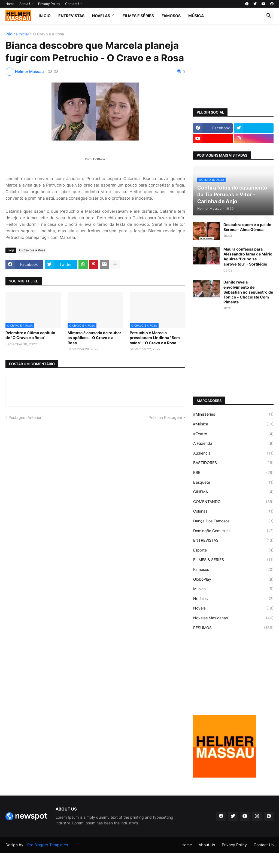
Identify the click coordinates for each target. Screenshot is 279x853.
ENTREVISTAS (71, 15)
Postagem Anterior (24, 417)
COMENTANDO (233, 501)
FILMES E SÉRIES (138, 15)
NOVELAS (101, 15)
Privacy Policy (49, 4)
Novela (233, 608)
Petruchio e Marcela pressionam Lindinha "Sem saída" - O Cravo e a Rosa (155, 337)
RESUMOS (233, 627)
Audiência (233, 453)
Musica (233, 589)
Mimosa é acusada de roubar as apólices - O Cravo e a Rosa (94, 337)
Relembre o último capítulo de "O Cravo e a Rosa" (30, 335)
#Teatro (233, 434)
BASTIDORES (233, 462)
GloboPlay (233, 579)
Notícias (233, 598)
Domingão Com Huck (233, 531)
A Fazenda (233, 443)
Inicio (45, 15)
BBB (233, 472)
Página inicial (17, 34)
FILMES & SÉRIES (233, 559)
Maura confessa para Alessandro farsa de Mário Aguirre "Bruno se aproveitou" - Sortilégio (247, 256)
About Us (26, 4)
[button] (269, 15)
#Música (233, 424)
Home (9, 4)
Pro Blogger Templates (47, 844)
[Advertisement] (233, 66)
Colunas (233, 511)
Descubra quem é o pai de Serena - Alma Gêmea (247, 227)
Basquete (233, 482)
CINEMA (233, 492)
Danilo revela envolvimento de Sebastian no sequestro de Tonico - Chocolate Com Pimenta (248, 292)
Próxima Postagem (165, 417)
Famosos (233, 569)
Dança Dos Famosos (233, 521)
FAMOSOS (171, 15)
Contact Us (73, 4)
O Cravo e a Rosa (48, 34)
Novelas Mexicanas (233, 618)
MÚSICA (196, 15)
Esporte (233, 550)
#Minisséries (233, 414)
